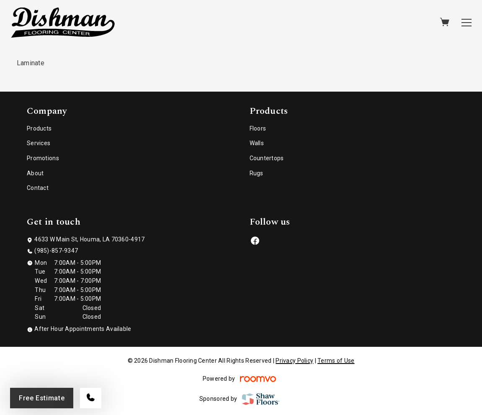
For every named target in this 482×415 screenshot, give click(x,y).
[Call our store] (90, 398)
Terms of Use (335, 360)
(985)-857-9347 (56, 250)
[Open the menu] (466, 22)
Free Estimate (41, 398)
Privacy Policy (294, 360)
